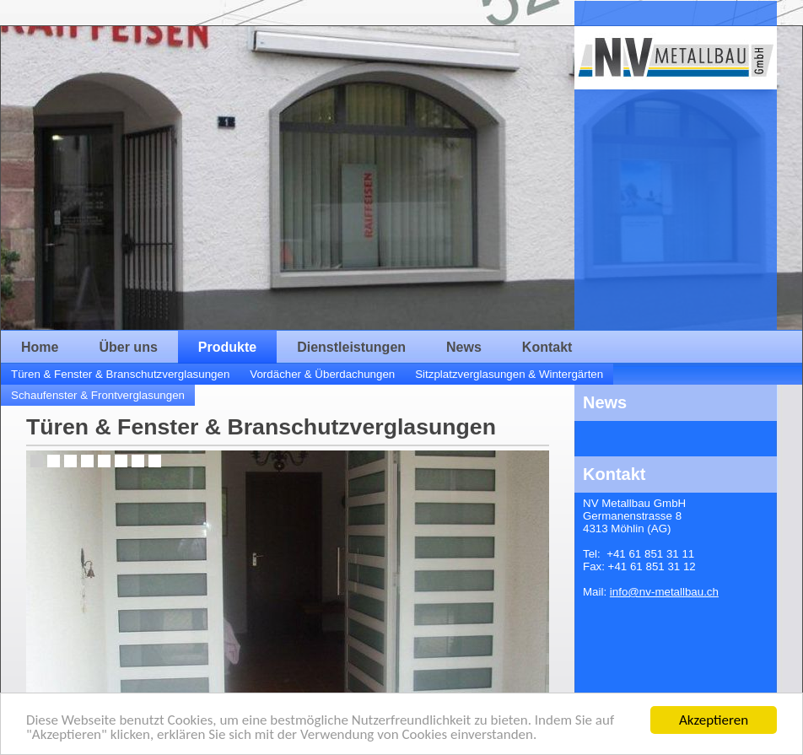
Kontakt (547, 347)
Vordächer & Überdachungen (322, 374)
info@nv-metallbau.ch (664, 591)
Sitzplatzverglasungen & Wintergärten (509, 374)
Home (39, 347)
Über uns (128, 347)
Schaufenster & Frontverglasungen (98, 395)
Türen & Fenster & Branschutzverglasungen (120, 374)
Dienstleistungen (351, 347)
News (464, 347)
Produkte (227, 347)
